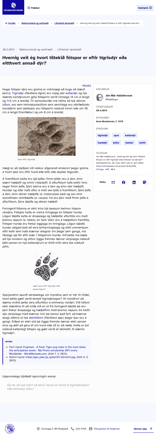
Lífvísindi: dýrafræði (64, 23)
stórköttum (36, 318)
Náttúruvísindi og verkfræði (34, 23)
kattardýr (72, 93)
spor (116, 135)
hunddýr (102, 142)
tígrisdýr (103, 135)
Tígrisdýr (18, 93)
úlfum (6, 104)
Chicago (100, 169)
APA (107, 169)
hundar (129, 142)
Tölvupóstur (107, 428)
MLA (113, 169)
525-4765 (81, 428)
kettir (142, 142)
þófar (116, 142)
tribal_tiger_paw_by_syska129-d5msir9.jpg (50, 357)
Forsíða (11, 23)
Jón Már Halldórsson (118, 95)
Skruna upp (143, 429)
